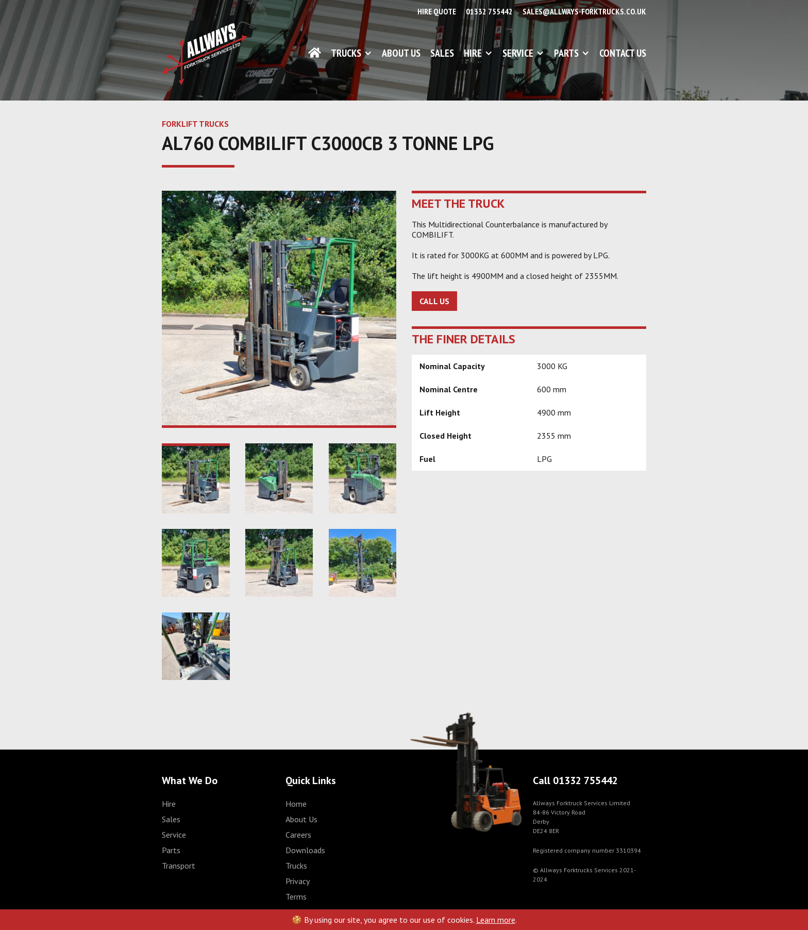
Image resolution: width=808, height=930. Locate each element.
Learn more (495, 920)
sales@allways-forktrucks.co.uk (584, 11)
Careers (298, 834)
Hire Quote (436, 11)
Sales (442, 53)
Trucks (346, 53)
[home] (204, 54)
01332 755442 (489, 11)
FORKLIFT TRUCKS (195, 124)
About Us (401, 53)
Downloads (305, 850)
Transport (178, 865)
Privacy (297, 881)
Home (296, 804)
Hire (473, 53)
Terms (296, 896)
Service (517, 53)
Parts (566, 53)
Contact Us (622, 53)
